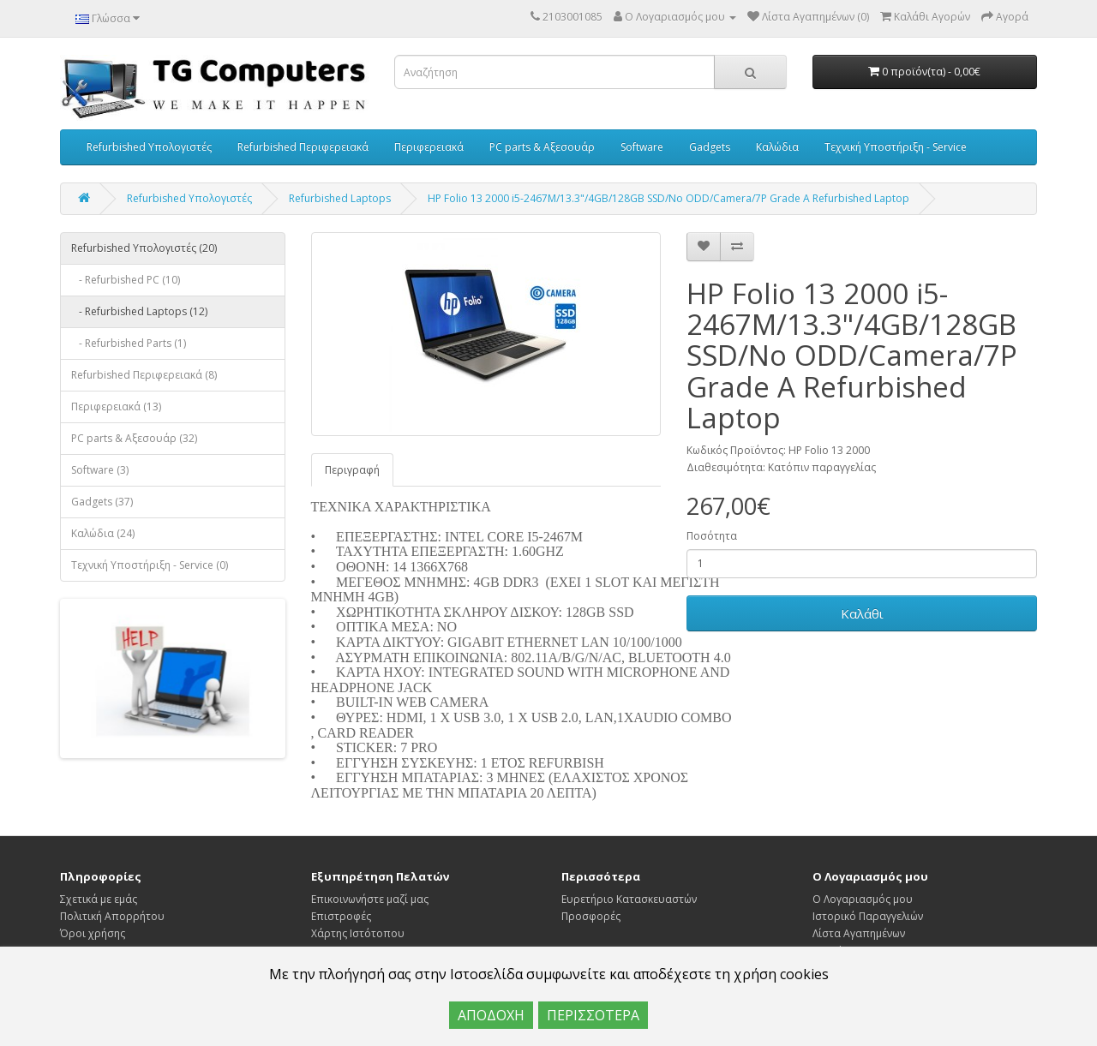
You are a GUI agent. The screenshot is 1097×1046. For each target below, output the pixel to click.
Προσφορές (590, 916)
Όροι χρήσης (92, 933)
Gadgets (709, 147)
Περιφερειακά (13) (116, 406)
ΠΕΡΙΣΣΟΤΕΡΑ (593, 1015)
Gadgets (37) (102, 501)
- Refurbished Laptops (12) (139, 311)
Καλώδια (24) (103, 533)
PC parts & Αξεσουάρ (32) (134, 438)
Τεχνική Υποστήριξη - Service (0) (149, 565)
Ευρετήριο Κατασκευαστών (629, 899)
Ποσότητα (711, 536)
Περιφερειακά (429, 147)
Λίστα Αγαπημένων (858, 933)
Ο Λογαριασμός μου (862, 899)
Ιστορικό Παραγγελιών (867, 916)
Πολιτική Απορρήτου (112, 916)
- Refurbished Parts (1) (128, 343)
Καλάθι (862, 613)
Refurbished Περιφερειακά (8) (144, 375)
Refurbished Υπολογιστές (149, 147)
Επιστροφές (341, 916)
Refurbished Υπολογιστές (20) (144, 248)
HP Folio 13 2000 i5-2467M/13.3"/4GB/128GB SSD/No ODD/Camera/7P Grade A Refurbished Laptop (668, 198)
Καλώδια (777, 147)
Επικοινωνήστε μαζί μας (370, 899)
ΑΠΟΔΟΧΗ (491, 1015)
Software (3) (100, 470)
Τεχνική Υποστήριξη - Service (895, 147)
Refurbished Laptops (340, 198)
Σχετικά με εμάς (98, 899)
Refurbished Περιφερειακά (303, 147)
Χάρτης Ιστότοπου (358, 933)
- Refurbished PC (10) (125, 279)
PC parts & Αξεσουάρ (542, 147)
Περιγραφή (352, 470)
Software (641, 147)
